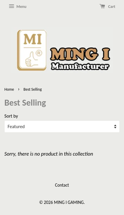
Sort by (11, 116)
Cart (107, 6)
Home (9, 89)
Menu (17, 6)
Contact (62, 185)
